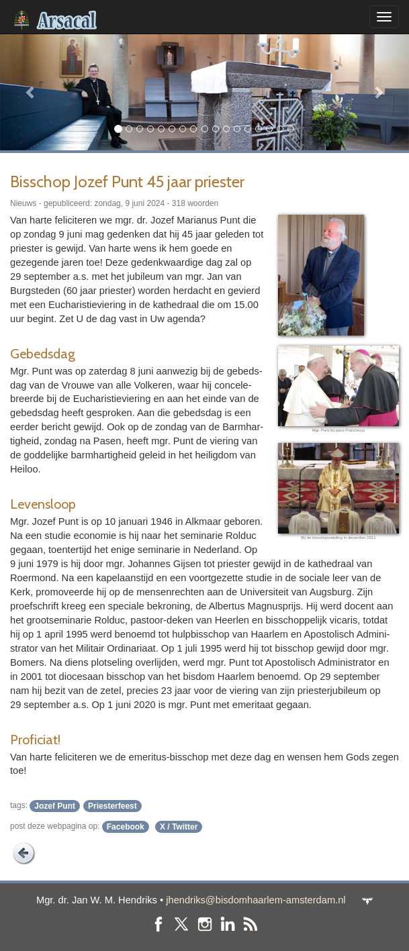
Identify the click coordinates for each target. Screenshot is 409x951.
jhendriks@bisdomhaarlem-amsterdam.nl (255, 900)
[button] (30, 92)
